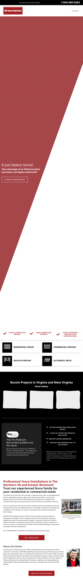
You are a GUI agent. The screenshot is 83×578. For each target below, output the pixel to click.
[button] (16, 180)
